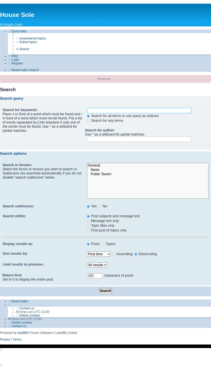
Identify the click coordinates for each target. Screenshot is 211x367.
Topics (109, 244)
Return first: (12, 275)
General (147, 165)
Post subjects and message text (113, 216)
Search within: (14, 216)
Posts (93, 244)
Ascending (123, 254)
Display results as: (18, 244)
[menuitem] (31, 38)
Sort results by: (15, 254)
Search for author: (100, 130)
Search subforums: (18, 206)
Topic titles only (101, 226)
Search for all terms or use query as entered (123, 116)
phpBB (22, 332)
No (103, 206)
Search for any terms (105, 121)
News (147, 170)
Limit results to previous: (23, 264)
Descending (146, 254)
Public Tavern (147, 174)
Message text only (103, 221)
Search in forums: (17, 165)
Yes (92, 206)
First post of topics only (107, 230)
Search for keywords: (20, 110)
